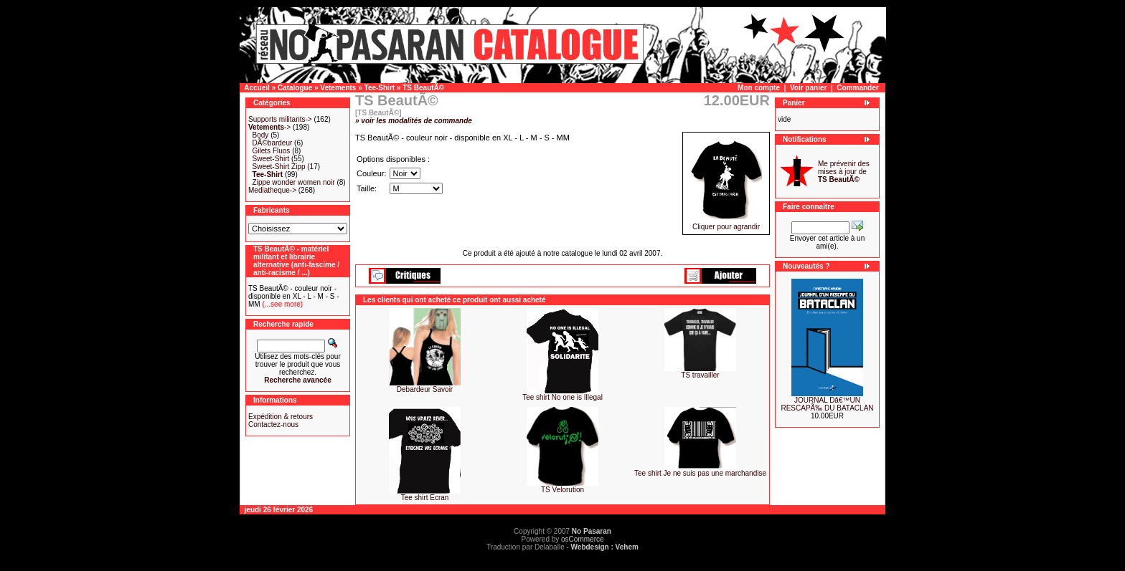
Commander (857, 88)
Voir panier (808, 88)
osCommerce (582, 539)
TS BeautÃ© (423, 88)
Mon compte (759, 88)
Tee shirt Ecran (425, 498)
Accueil (257, 88)
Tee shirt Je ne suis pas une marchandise (700, 473)
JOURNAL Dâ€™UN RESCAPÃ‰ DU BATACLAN (827, 404)
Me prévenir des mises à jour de (844, 171)
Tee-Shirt (379, 88)
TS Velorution (562, 490)
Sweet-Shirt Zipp (279, 167)
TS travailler (700, 375)
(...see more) (281, 304)
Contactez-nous (273, 424)
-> (269, 127)
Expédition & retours (280, 417)
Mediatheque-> (272, 190)
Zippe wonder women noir (294, 182)
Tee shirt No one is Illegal (562, 397)
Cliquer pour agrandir (726, 223)
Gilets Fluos (272, 151)
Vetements (338, 88)
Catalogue (295, 88)
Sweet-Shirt (271, 159)
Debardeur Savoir (425, 389)
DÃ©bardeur (273, 143)
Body (261, 135)
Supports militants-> (280, 119)
